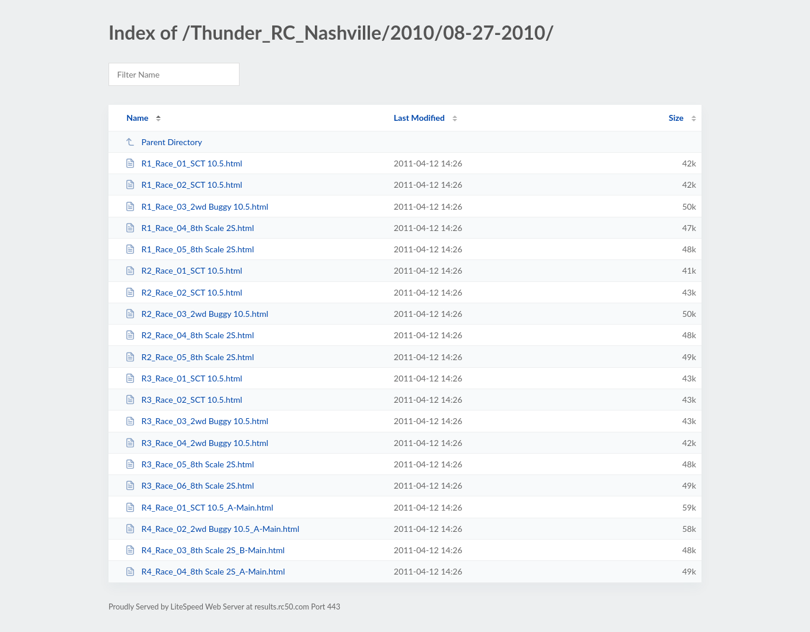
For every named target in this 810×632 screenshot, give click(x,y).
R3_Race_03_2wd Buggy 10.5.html (196, 421)
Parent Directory (163, 142)
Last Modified (419, 118)
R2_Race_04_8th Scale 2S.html (189, 335)
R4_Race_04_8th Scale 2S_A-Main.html (205, 571)
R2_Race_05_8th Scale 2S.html (189, 357)
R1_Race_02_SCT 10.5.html (183, 184)
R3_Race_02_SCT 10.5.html (183, 399)
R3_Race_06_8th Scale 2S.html (189, 485)
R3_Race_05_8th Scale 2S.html (189, 464)
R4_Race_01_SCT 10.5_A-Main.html (199, 507)
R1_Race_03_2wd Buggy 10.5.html (196, 206)
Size (676, 118)
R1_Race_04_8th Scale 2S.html (189, 228)
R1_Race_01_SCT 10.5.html (183, 163)
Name (137, 118)
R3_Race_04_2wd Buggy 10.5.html (196, 443)
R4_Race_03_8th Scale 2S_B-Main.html (205, 550)
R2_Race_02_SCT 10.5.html (183, 292)
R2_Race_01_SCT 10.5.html (183, 270)
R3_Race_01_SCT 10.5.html (183, 378)
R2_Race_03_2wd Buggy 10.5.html (196, 314)
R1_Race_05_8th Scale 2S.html (189, 249)
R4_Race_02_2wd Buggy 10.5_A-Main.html (212, 529)
